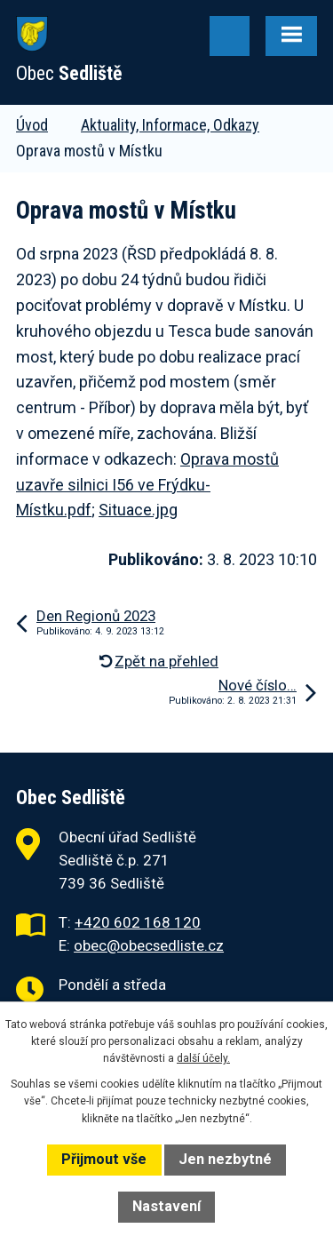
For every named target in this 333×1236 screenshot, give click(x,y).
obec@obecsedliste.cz (149, 945)
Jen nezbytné (225, 1159)
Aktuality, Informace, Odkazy (170, 125)
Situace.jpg (138, 509)
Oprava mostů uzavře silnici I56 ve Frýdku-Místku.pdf (147, 485)
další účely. (203, 1058)
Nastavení (166, 1206)
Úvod (32, 125)
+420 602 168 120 (138, 922)
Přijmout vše (104, 1159)
